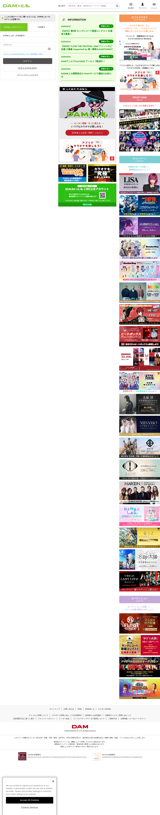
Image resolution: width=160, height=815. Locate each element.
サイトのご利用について (38, 715)
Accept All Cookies (29, 804)
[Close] (53, 785)
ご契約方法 (112, 719)
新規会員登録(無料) (27, 68)
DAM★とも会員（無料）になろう (87, 133)
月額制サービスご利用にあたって (118, 715)
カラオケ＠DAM (104, 709)
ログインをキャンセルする (27, 75)
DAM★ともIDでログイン (14, 27)
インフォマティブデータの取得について (89, 719)
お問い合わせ (69, 709)
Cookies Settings (29, 811)
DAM (80, 709)
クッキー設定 (64, 719)
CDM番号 (41, 27)
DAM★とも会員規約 (93, 715)
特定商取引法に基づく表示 (23, 719)
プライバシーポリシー (46, 719)
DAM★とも (89, 709)
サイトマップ (54, 709)
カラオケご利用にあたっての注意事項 (66, 715)
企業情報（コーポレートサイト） (134, 719)
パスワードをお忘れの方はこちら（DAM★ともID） (23, 54)
